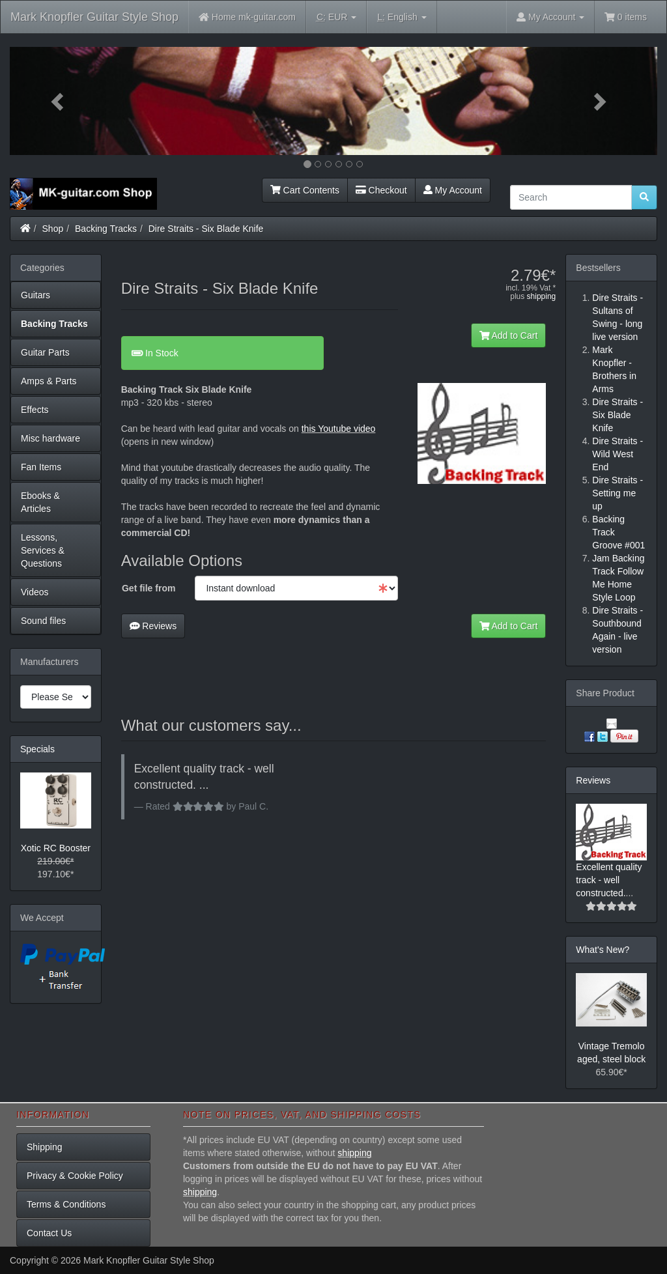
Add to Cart (508, 335)
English (401, 17)
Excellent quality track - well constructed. (609, 880)
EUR (336, 17)
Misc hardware (50, 438)
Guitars (35, 295)
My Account (452, 190)
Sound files (43, 621)
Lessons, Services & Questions (42, 550)
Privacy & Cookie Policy (75, 1175)
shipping (541, 296)
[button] (58, 101)
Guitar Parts (45, 352)
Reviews (153, 626)
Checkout (381, 190)
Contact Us (49, 1233)
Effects (35, 409)
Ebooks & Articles (40, 502)
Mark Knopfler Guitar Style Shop (94, 16)
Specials (37, 749)
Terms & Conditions (66, 1204)
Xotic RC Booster (56, 848)
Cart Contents (304, 190)
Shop (53, 228)
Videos (35, 592)
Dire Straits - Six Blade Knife (206, 228)
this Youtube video (339, 428)
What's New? (602, 949)
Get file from (148, 588)
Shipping (45, 1147)
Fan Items (41, 467)
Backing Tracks (106, 228)
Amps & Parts (49, 381)
